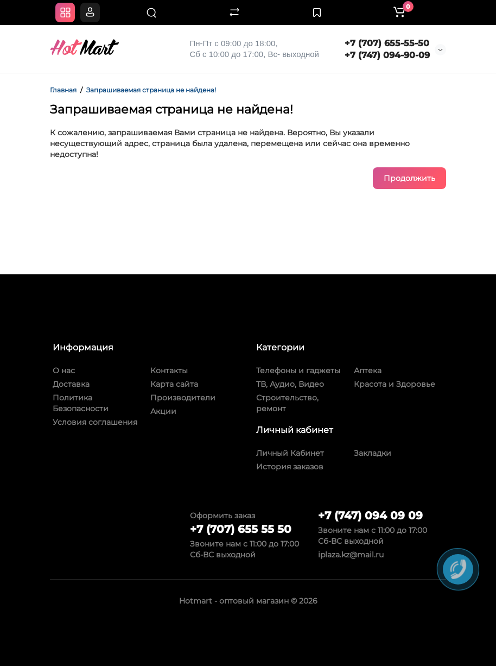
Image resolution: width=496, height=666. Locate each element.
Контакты (169, 370)
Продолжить (409, 178)
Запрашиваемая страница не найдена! (151, 90)
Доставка (71, 384)
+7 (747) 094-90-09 (387, 55)
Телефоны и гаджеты (298, 370)
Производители (182, 398)
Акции (163, 411)
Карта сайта (174, 384)
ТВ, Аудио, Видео (290, 384)
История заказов (289, 467)
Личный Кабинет (290, 453)
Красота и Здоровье (394, 384)
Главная (63, 90)
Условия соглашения (95, 422)
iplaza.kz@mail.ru (351, 555)
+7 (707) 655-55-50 (387, 43)
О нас (64, 370)
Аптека (367, 370)
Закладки (372, 453)
